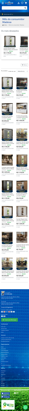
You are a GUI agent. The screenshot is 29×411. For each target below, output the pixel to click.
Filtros (24, 65)
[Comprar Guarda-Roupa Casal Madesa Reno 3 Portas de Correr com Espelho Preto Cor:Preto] (7, 185)
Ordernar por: (12, 71)
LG (1, 376)
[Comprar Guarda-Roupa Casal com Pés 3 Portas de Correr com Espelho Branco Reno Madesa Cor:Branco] (21, 211)
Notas (2, 332)
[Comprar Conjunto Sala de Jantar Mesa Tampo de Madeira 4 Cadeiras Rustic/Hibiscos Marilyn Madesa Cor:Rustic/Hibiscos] (21, 237)
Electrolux (3, 374)
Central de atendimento (6, 339)
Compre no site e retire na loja (7, 337)
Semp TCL (3, 379)
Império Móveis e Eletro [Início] (9, 3)
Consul (2, 372)
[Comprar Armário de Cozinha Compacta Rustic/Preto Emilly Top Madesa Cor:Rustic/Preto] (21, 82)
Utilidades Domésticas (6, 365)
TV (1, 363)
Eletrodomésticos (5, 352)
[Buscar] (25, 8)
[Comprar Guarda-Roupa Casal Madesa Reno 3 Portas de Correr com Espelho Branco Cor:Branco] (9, 41)
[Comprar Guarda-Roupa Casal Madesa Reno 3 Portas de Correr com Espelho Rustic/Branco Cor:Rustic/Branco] (7, 211)
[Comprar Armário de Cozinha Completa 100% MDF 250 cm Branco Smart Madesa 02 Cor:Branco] (21, 108)
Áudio (2, 346)
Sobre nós (3, 326)
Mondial (3, 383)
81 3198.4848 (8, 294)
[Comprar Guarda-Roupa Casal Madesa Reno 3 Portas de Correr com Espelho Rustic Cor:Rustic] (21, 159)
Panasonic (3, 387)
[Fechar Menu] (3, 3)
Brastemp (3, 370)
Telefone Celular (4, 361)
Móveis (2, 359)
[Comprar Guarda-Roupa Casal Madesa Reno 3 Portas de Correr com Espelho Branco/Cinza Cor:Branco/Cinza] (7, 134)
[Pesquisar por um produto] (12, 8)
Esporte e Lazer (4, 356)
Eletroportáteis (4, 354)
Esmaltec (3, 378)
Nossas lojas (4, 328)
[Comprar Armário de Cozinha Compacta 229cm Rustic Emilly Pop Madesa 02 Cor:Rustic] (21, 185)
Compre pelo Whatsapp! (9, 319)
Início (4, 25)
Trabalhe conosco (5, 330)
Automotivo (3, 348)
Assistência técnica (5, 341)
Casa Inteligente (4, 350)
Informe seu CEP (8, 14)
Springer (3, 385)
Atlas (2, 381)
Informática (3, 357)
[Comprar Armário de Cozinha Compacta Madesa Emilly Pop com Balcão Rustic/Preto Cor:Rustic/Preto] (7, 237)
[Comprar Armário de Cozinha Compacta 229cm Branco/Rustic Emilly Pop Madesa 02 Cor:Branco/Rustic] (7, 108)
